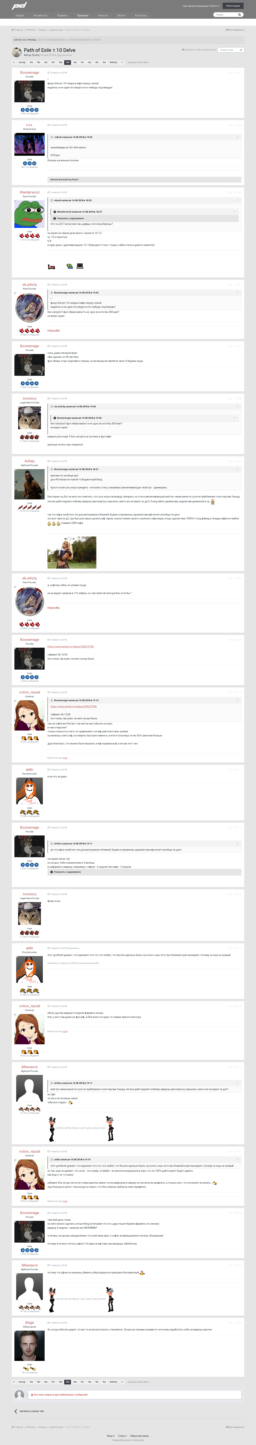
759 (67, 62)
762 (89, 62)
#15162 (238, 125)
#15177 (238, 1151)
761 (82, 62)
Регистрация (233, 5)
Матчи (121, 15)
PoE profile (53, 330)
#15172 (238, 827)
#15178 (238, 1213)
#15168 (238, 578)
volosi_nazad (29, 692)
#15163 (238, 192)
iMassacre (29, 1067)
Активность (40, 15)
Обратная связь (139, 1435)
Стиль (122, 1435)
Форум (20, 15)
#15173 (238, 894)
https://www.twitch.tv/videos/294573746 (70, 646)
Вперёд (113, 62)
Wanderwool (29, 192)
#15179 (238, 1265)
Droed (35, 55)
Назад (22, 62)
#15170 (238, 692)
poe (65, 758)
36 (241, 50)
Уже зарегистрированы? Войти (201, 6)
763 (96, 62)
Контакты (140, 15)
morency (29, 398)
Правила (62, 15)
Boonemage (29, 72)
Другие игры (64, 55)
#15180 (238, 1322)
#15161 (238, 72)
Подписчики (226, 50)
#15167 (238, 461)
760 (74, 62)
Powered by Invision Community (128, 1440)
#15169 (238, 640)
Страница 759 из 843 (138, 62)
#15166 (238, 398)
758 (60, 62)
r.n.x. (29, 125)
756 (45, 62)
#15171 (238, 769)
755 (38, 62)
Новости (103, 15)
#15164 (238, 284)
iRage (29, 1322)
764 (104, 62)
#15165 (238, 346)
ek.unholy (29, 284)
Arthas (30, 461)
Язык (111, 1435)
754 (31, 62)
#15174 (238, 948)
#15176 (238, 1067)
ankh (29, 769)
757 (53, 62)
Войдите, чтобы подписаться (200, 49)
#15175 (238, 1006)
